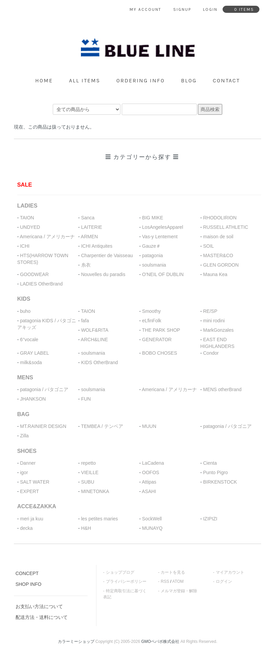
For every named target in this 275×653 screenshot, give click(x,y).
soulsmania (154, 265)
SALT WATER (34, 482)
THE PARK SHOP (161, 330)
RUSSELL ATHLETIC (225, 227)
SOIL (208, 246)
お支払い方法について (39, 606)
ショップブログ (120, 572)
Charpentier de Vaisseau (107, 255)
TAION (27, 217)
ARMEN (89, 236)
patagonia (152, 255)
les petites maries (99, 518)
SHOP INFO (29, 584)
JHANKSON (33, 399)
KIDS (23, 299)
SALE (24, 185)
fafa (85, 320)
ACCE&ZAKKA (36, 506)
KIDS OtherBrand (99, 362)
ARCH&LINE (94, 339)
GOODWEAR (34, 274)
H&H (86, 528)
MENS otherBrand (222, 389)
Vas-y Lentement (160, 236)
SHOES (27, 451)
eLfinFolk (151, 320)
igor (24, 472)
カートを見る (173, 572)
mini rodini (214, 320)
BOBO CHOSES (159, 353)
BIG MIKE (152, 217)
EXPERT (29, 491)
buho (25, 311)
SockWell (152, 518)
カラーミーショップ (76, 641)
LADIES (27, 205)
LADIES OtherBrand (41, 284)
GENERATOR (156, 339)
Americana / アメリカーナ (47, 236)
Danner (28, 463)
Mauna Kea (215, 274)
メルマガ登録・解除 (179, 591)
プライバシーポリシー (126, 581)
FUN (86, 399)
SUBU (87, 482)
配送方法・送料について (42, 617)
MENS (25, 377)
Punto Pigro (215, 472)
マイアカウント (230, 572)
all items (84, 80)
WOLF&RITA (95, 330)
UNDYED (30, 227)
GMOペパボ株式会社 (160, 641)
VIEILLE (89, 472)
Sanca (88, 217)
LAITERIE (91, 227)
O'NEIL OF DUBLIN (163, 274)
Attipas (149, 482)
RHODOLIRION (219, 217)
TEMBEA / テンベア (102, 426)
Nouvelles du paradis (103, 274)
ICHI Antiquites (97, 246)
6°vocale (29, 339)
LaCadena (153, 463)
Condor (211, 353)
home (44, 80)
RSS (165, 581)
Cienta (209, 463)
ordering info (140, 80)
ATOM (178, 581)
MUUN (149, 426)
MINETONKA (95, 491)
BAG (23, 414)
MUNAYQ (152, 528)
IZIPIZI (210, 518)
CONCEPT (27, 573)
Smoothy (151, 311)
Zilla (24, 435)
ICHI (24, 246)
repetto (88, 463)
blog (189, 80)
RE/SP (210, 311)
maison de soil (218, 236)
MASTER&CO (218, 255)
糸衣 (86, 265)
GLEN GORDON (220, 265)
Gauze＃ (151, 246)
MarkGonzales (218, 330)
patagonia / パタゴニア (44, 389)
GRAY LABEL (34, 353)
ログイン (224, 581)
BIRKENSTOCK (220, 482)
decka (26, 528)
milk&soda (31, 362)
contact (226, 80)
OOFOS (150, 472)
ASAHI (149, 491)
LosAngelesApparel (162, 227)
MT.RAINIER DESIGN (43, 426)
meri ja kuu (31, 518)
